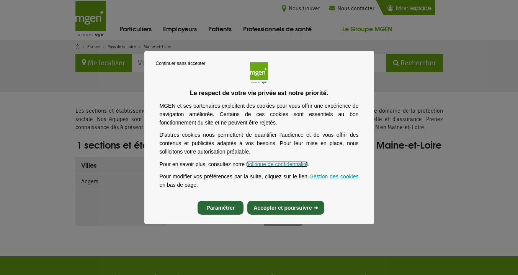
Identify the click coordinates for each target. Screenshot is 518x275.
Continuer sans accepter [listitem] (181, 70)
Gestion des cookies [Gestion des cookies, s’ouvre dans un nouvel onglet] (334, 183)
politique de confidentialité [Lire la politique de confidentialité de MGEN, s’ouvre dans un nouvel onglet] (277, 171)
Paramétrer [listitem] (220, 215)
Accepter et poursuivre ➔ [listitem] (285, 215)
